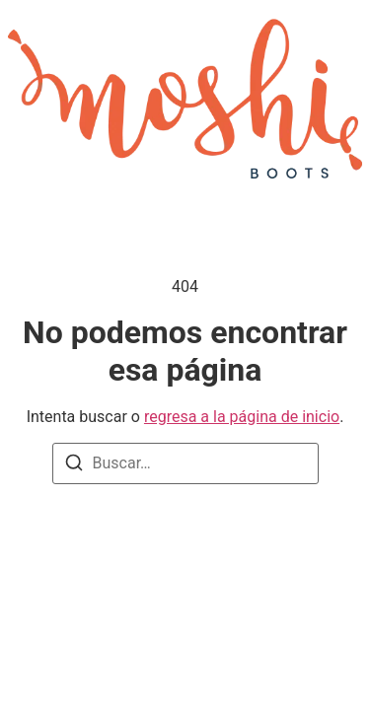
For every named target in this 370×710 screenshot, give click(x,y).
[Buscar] (74, 462)
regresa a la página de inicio (241, 416)
